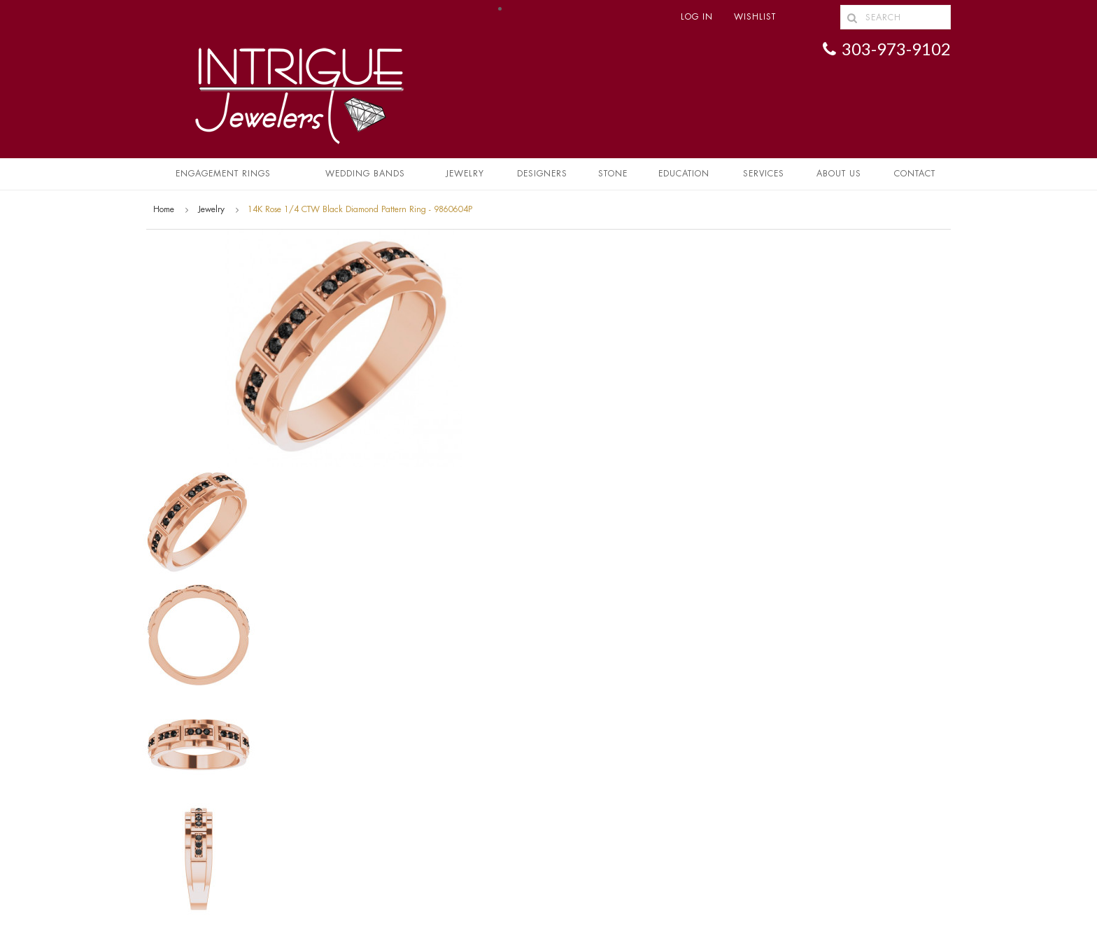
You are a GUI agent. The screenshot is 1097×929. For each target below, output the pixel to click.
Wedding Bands (365, 173)
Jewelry (465, 173)
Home (163, 209)
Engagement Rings (223, 173)
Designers (542, 173)
